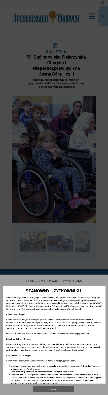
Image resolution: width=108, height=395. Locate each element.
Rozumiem (53, 389)
